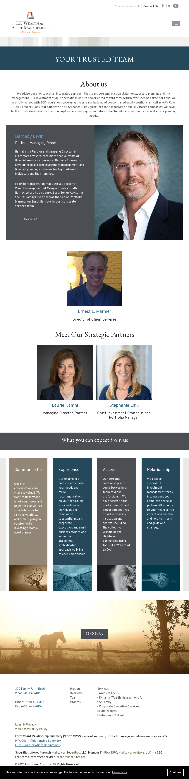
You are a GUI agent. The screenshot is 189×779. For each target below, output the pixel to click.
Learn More (29, 219)
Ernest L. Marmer (94, 312)
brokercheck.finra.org (70, 757)
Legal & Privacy (25, 725)
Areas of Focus (109, 693)
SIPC (113, 753)
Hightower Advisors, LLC (134, 753)
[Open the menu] (176, 23)
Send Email (94, 634)
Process (75, 702)
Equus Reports (107, 711)
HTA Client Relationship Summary (38, 741)
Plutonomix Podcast (110, 715)
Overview (76, 693)
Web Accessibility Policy (31, 729)
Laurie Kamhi (65, 405)
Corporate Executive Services (119, 707)
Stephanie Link (124, 405)
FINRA (104, 753)
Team (73, 698)
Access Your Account (127, 6)
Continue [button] (175, 772)
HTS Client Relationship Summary (38, 745)
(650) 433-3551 (35, 702)
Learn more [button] (119, 772)
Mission (75, 689)
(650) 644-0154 (32, 707)
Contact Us (150, 6)
